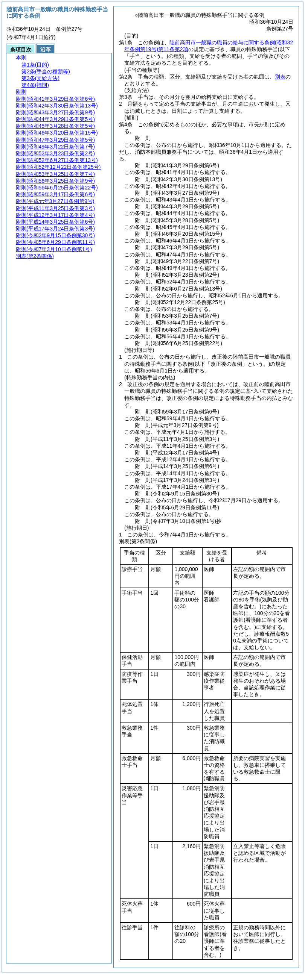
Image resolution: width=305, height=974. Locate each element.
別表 (280, 77)
